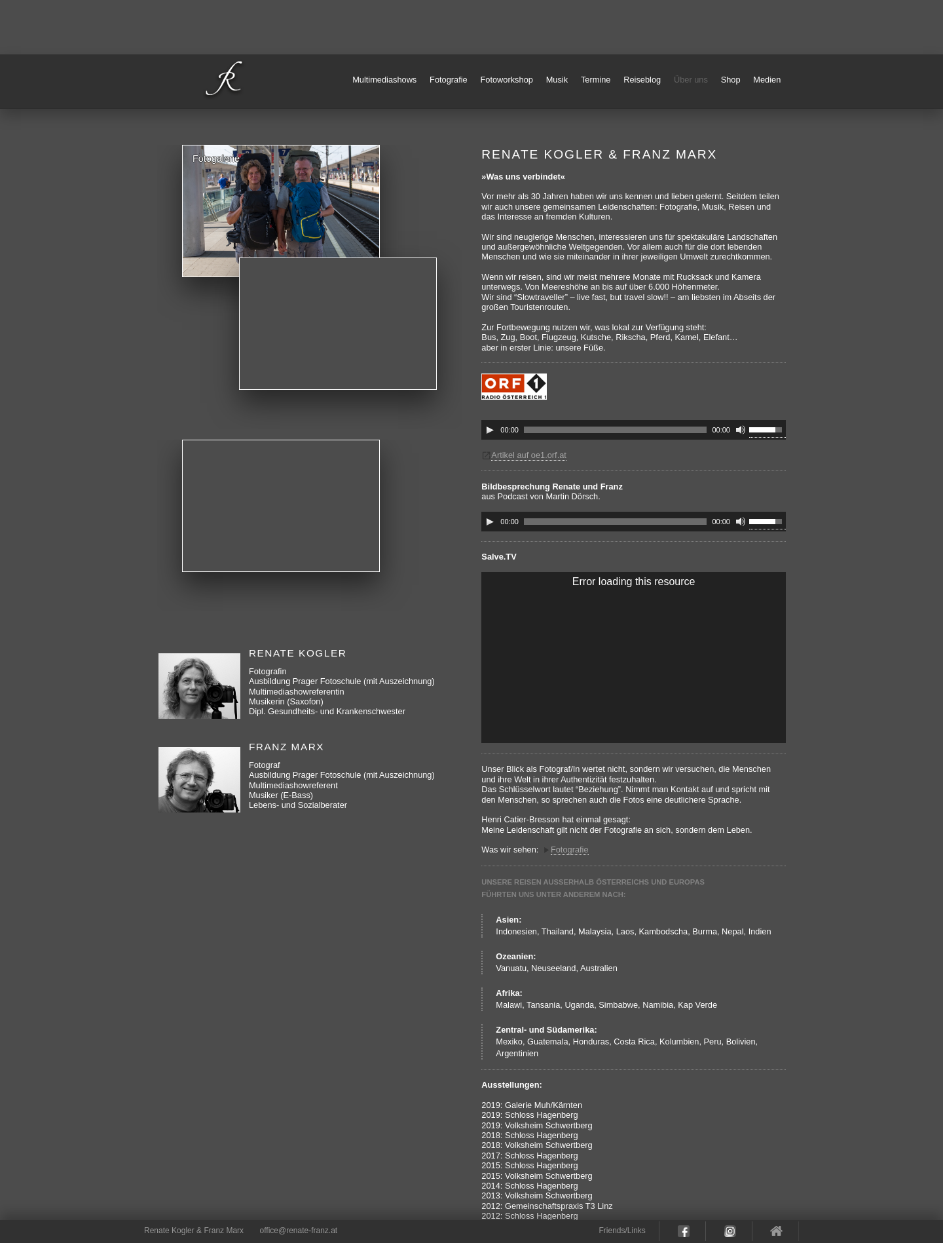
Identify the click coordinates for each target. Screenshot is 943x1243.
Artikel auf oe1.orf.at (528, 455)
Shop (731, 80)
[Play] (490, 430)
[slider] (615, 430)
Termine (596, 80)
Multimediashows (384, 80)
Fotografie (449, 80)
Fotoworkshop (507, 80)
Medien (767, 80)
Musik (557, 80)
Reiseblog (642, 80)
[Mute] (740, 430)
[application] (633, 430)
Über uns (691, 80)
